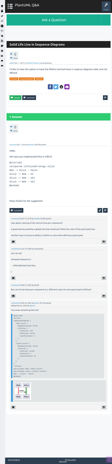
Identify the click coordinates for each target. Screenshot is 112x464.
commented (16, 218)
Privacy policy (70, 460)
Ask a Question (54, 20)
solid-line (39, 79)
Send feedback (14, 460)
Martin (37, 303)
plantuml (31, 144)
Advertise (63, 462)
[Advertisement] (59, 32)
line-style (14, 79)
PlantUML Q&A (27, 5)
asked (11, 63)
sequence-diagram (26, 79)
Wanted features (33, 63)
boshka (37, 218)
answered (12, 144)
